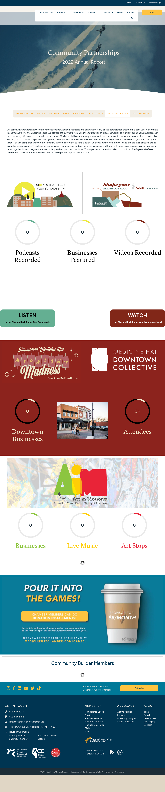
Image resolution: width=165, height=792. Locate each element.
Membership (46, 12)
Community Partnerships (117, 113)
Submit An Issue (125, 738)
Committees (150, 735)
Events (92, 12)
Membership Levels (94, 728)
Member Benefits (93, 735)
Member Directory (93, 738)
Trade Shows (78, 113)
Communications (95, 113)
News (120, 12)
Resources (78, 12)
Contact (148, 741)
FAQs (87, 745)
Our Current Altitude (140, 113)
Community (107, 12)
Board (147, 731)
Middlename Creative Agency (113, 789)
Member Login (155, 3)
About (130, 12)
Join (86, 748)
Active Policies (124, 728)
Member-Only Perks (94, 741)
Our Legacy (149, 738)
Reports (121, 731)
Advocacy (62, 12)
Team (146, 728)
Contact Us (140, 3)
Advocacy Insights (126, 735)
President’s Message (24, 113)
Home (128, 3)
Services (88, 731)
